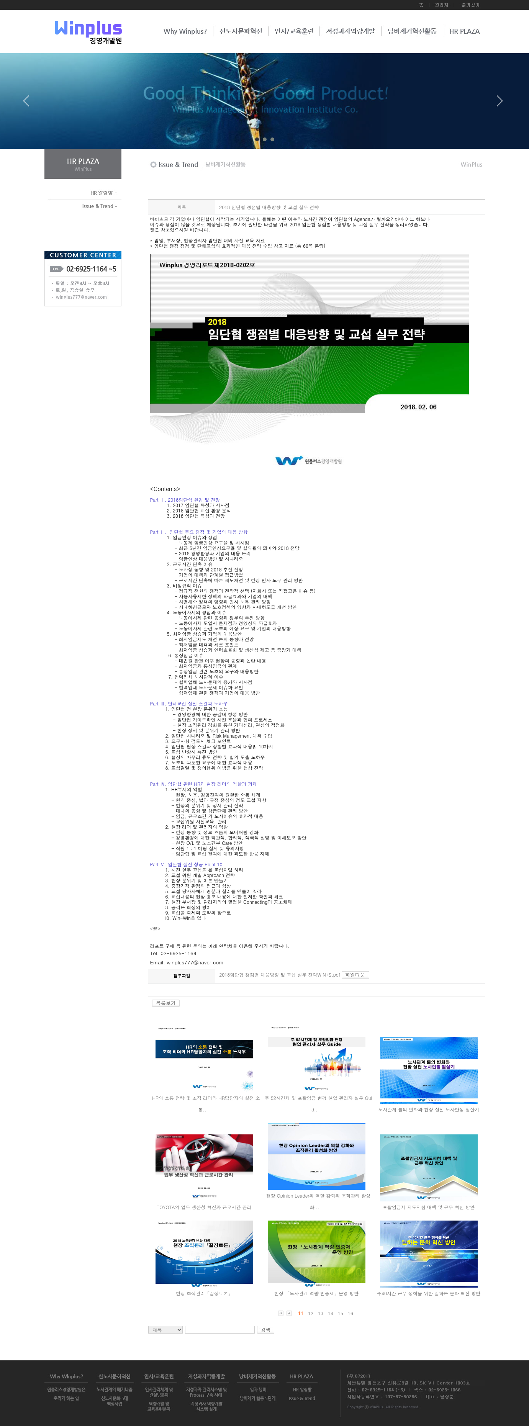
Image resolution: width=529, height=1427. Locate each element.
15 (340, 1313)
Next (500, 104)
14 (330, 1313)
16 (350, 1313)
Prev (29, 104)
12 (310, 1313)
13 (320, 1313)
